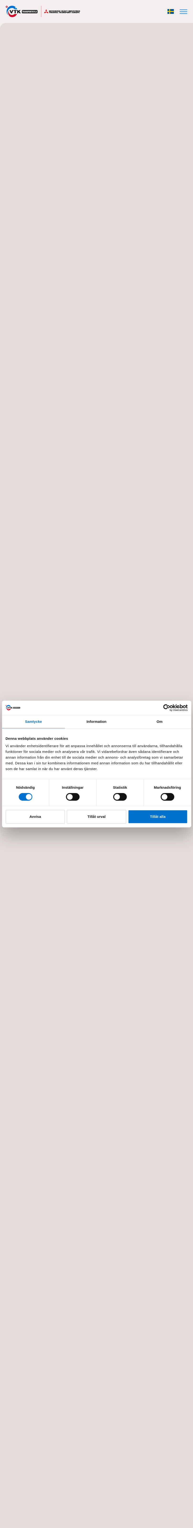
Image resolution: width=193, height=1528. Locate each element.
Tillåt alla (158, 817)
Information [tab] (97, 721)
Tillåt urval (97, 817)
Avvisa (35, 817)
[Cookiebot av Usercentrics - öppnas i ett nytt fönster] (167, 707)
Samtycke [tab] (33, 721)
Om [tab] (159, 721)
